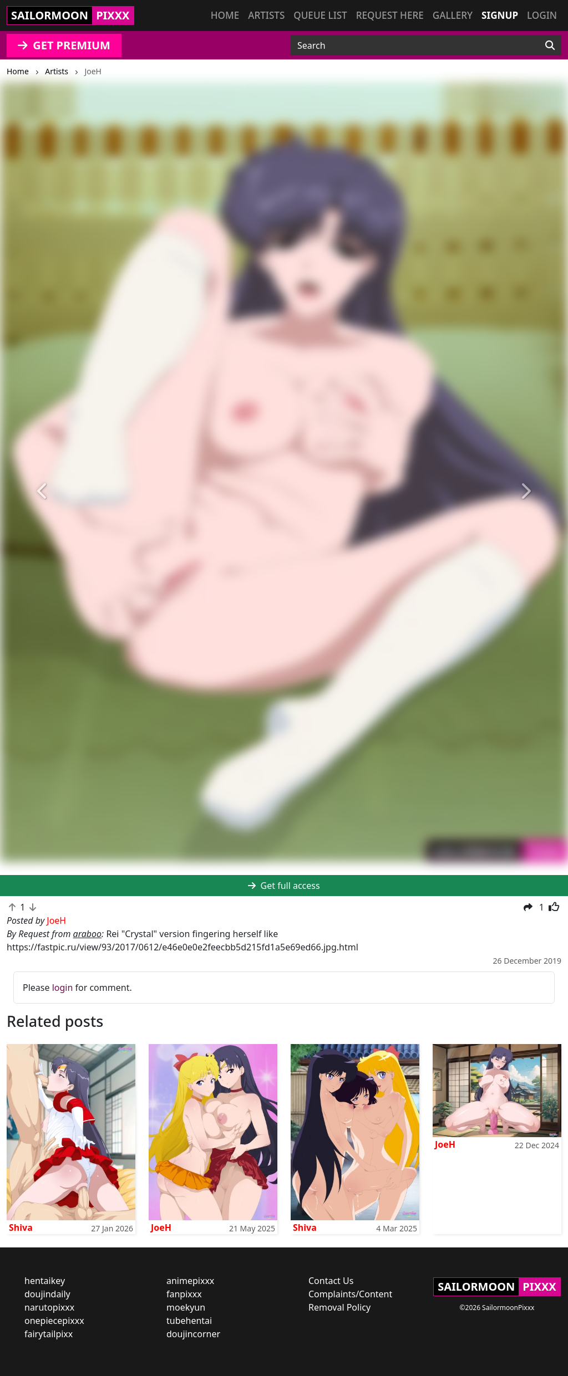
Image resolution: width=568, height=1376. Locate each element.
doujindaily (47, 1294)
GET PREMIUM (64, 45)
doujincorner (193, 1334)
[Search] (550, 45)
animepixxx (190, 1281)
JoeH (161, 1227)
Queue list (320, 15)
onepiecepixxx (54, 1320)
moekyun (185, 1307)
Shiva (21, 1227)
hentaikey (44, 1281)
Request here (390, 15)
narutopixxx (49, 1307)
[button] (42, 491)
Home (225, 15)
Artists (266, 15)
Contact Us (330, 1281)
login (62, 987)
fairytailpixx (48, 1334)
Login (542, 15)
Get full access (284, 885)
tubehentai (189, 1320)
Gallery (453, 15)
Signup (499, 15)
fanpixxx (184, 1294)
